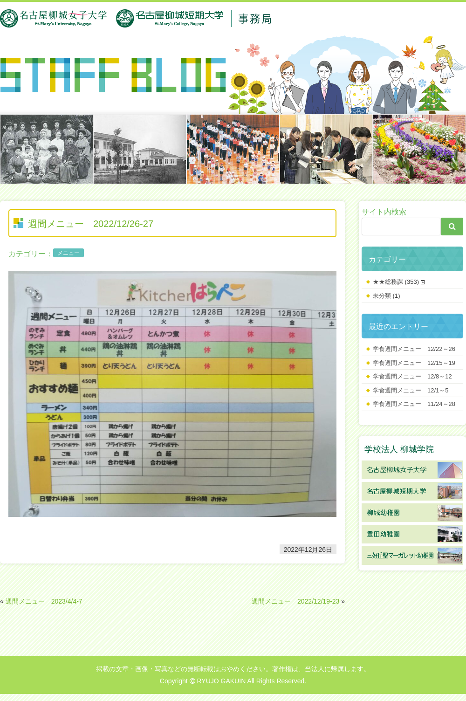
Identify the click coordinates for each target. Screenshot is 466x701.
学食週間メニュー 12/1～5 (411, 390)
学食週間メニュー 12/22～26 (414, 348)
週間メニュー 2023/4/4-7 (44, 601)
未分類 (382, 295)
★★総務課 (388, 281)
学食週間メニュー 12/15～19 (414, 362)
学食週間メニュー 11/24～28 (414, 403)
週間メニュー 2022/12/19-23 (295, 601)
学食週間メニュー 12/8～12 (412, 376)
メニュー (68, 253)
